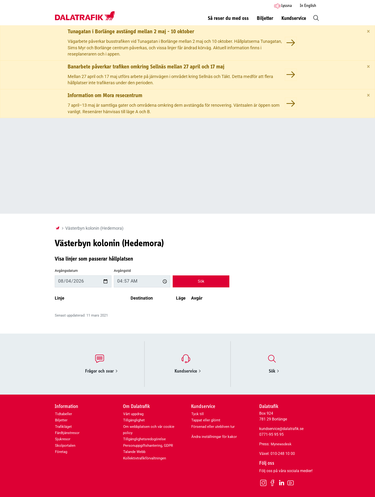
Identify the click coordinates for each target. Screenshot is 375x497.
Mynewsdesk (281, 444)
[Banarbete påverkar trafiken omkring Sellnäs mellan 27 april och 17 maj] (291, 75)
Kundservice (188, 371)
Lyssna (283, 6)
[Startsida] (57, 228)
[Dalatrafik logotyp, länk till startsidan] (85, 16)
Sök (201, 281)
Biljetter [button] (265, 18)
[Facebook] (272, 483)
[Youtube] (291, 483)
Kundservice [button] (293, 18)
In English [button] (308, 6)
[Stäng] (368, 31)
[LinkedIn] (281, 483)
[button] (315, 17)
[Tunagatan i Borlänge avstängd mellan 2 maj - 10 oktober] (291, 43)
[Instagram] (263, 483)
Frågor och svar (101, 371)
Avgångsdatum (66, 271)
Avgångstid (122, 271)
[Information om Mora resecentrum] (291, 104)
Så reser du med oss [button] (228, 18)
